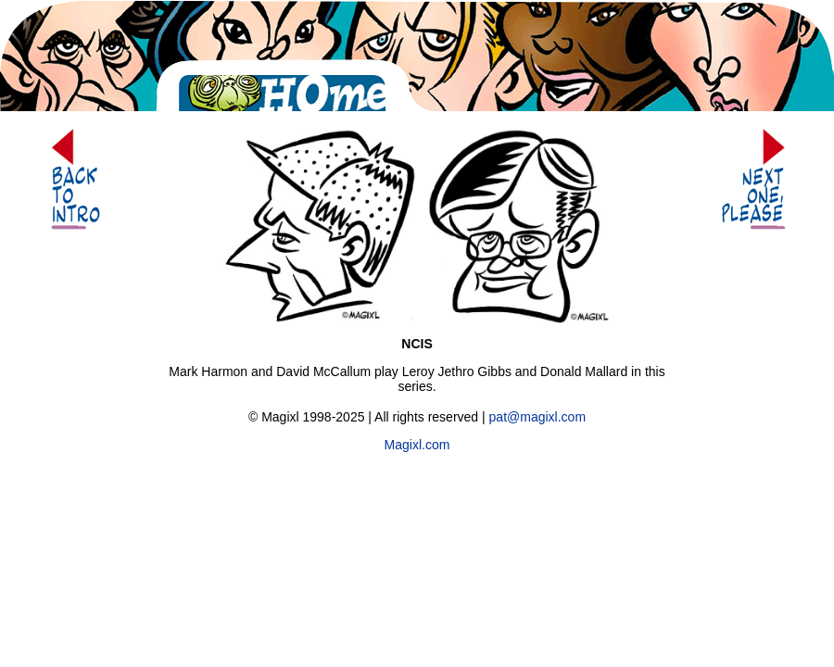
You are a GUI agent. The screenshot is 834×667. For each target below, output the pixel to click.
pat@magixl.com (537, 416)
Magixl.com (417, 444)
